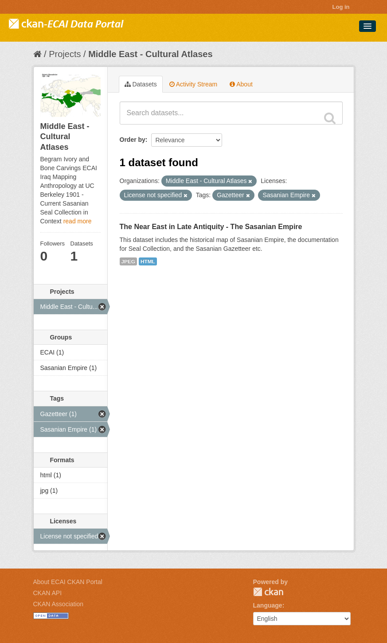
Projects (65, 54)
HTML (148, 261)
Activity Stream (193, 84)
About (241, 84)
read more (77, 221)
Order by (132, 139)
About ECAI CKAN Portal (67, 581)
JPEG (128, 261)
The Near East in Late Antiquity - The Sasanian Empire (211, 226)
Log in (341, 7)
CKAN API (47, 592)
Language (267, 605)
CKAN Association (58, 604)
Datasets (141, 84)
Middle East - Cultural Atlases (150, 54)
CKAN (268, 591)
